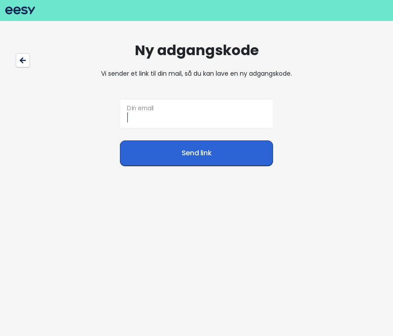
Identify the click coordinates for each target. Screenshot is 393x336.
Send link (197, 153)
